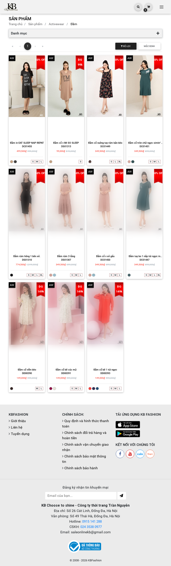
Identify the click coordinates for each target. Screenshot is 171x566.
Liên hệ (16, 427)
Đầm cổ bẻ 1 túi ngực (105, 369)
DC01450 (105, 259)
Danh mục (19, 33)
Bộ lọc (126, 46)
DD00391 (66, 373)
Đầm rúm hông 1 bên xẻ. (26, 256)
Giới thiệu (18, 421)
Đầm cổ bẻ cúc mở (66, 369)
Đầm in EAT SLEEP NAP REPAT (27, 142)
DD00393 (105, 373)
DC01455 (27, 146)
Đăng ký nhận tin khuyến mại (85, 487)
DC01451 (144, 146)
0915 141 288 (92, 521)
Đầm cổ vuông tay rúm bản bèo (105, 142)
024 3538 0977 (91, 527)
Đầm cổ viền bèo (27, 369)
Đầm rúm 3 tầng (66, 256)
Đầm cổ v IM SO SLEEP (66, 142)
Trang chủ (15, 24)
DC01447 (144, 259)
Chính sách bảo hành (81, 468)
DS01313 (66, 146)
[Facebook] (120, 453)
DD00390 (27, 373)
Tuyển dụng (20, 434)
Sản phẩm (35, 24)
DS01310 (27, 259)
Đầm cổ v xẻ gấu (105, 256)
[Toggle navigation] (161, 6)
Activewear (56, 24)
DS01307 (66, 259)
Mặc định (149, 46)
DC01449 (105, 146)
